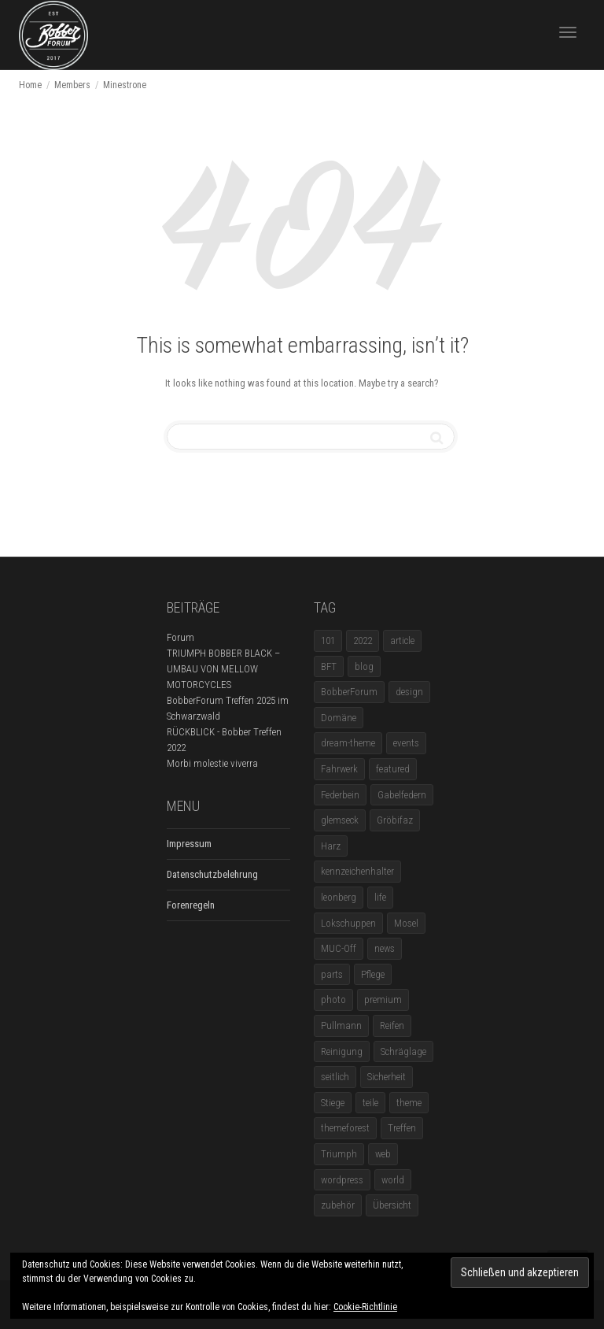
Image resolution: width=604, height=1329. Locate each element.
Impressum (189, 844)
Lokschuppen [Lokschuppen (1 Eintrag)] (348, 923)
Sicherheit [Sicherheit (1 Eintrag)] (386, 1077)
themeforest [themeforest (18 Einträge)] (345, 1128)
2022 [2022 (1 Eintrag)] (362, 640)
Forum (180, 637)
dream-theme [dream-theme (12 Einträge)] (348, 743)
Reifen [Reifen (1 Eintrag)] (392, 1025)
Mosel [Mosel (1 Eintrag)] (406, 923)
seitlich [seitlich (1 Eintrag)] (335, 1077)
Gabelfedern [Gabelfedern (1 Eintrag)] (402, 795)
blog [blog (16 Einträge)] (364, 666)
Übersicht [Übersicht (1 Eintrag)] (392, 1205)
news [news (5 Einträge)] (384, 948)
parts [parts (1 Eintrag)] (332, 974)
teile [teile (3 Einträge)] (370, 1103)
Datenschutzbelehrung (212, 874)
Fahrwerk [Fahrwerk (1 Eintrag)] (339, 769)
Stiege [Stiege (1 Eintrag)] (332, 1103)
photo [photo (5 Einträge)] (333, 999)
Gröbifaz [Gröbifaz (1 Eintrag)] (395, 820)
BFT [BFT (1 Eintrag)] (329, 666)
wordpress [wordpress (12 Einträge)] (342, 1180)
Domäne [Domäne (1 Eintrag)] (338, 718)
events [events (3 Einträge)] (406, 743)
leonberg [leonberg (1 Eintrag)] (338, 897)
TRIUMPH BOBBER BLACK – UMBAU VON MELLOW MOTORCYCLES (223, 668)
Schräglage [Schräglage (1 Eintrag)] (403, 1051)
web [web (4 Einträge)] (383, 1154)
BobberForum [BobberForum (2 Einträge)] (349, 692)
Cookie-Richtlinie (365, 1306)
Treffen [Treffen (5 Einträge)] (402, 1128)
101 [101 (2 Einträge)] (328, 640)
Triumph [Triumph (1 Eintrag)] (339, 1154)
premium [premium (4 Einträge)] (383, 999)
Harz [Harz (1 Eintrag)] (331, 846)
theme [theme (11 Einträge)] (409, 1103)
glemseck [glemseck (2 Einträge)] (340, 820)
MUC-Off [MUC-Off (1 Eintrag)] (338, 948)
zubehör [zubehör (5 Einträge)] (338, 1205)
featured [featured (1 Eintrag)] (393, 769)
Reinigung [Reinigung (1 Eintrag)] (342, 1051)
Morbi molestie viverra (212, 763)
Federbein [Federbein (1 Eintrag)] (340, 795)
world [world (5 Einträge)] (392, 1180)
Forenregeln (191, 905)
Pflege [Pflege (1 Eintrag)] (373, 974)
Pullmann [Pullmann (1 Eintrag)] (341, 1025)
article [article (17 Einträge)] (402, 640)
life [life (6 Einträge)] (380, 897)
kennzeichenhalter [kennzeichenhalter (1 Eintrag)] (357, 871)
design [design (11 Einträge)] (409, 692)
